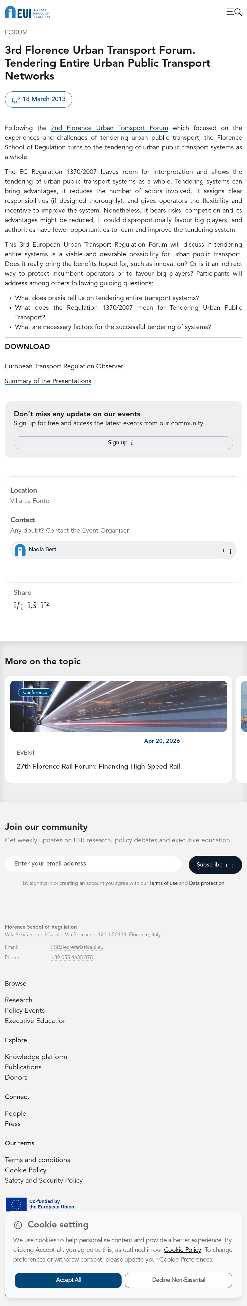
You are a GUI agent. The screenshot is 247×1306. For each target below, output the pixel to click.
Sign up (123, 443)
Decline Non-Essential (178, 1280)
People (15, 1114)
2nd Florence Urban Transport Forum (109, 128)
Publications (23, 1067)
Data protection (206, 883)
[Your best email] (93, 864)
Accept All (68, 1280)
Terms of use (164, 883)
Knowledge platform (36, 1057)
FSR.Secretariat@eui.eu (77, 947)
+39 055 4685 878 (72, 958)
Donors (16, 1077)
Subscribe (215, 865)
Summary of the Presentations (48, 381)
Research (18, 1000)
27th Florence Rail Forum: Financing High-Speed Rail (98, 766)
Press (13, 1124)
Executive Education (36, 1021)
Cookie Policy (25, 1170)
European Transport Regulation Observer (64, 367)
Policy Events (25, 1011)
